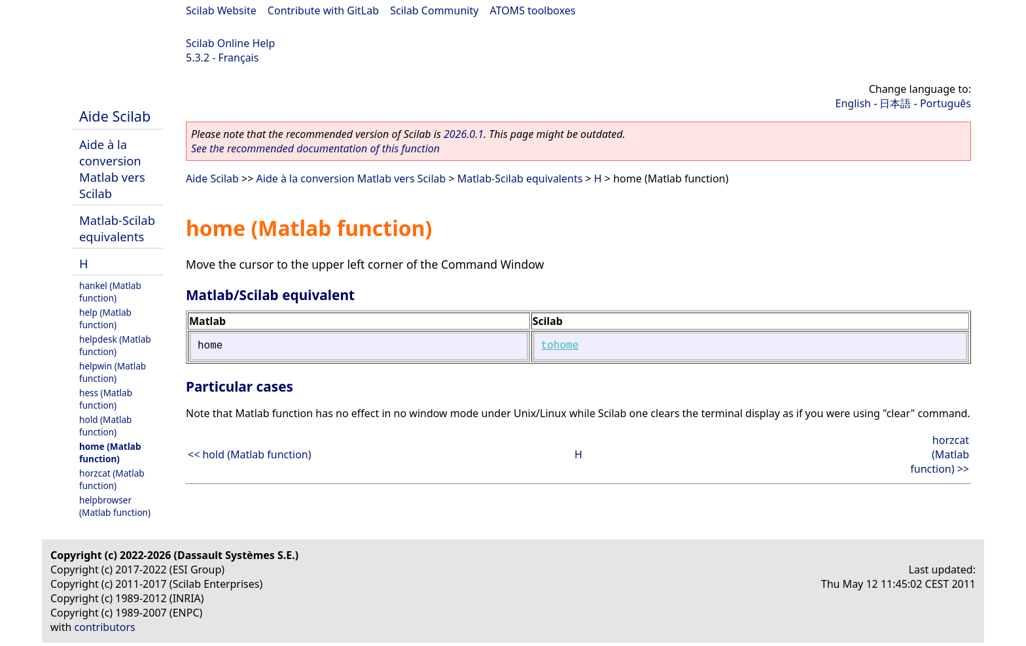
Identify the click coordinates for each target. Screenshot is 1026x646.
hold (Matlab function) (105, 425)
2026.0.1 (464, 134)
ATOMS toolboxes (533, 10)
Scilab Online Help (230, 43)
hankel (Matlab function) (110, 291)
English (853, 103)
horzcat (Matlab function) (112, 479)
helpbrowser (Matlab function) (114, 506)
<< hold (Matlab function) (249, 454)
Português (945, 103)
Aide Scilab (114, 116)
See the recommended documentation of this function (315, 148)
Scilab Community (434, 10)
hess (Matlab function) (105, 398)
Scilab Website (221, 10)
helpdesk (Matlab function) (115, 345)
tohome (560, 346)
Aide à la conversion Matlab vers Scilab (112, 168)
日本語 (895, 103)
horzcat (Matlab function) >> (939, 454)
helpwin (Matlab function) (112, 372)
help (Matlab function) (105, 318)
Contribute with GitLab (323, 10)
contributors (105, 627)
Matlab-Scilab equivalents (117, 228)
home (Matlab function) (110, 452)
